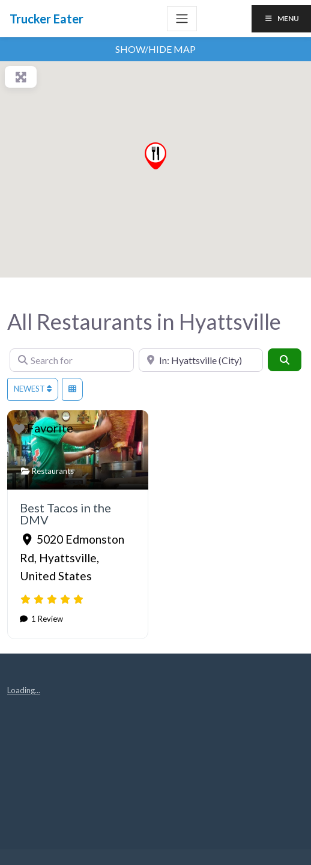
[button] (155, 155)
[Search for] (72, 360)
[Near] (201, 360)
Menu (281, 18)
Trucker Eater (46, 18)
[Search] (284, 359)
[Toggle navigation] (182, 18)
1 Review (46, 619)
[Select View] (72, 389)
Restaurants (53, 471)
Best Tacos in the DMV (65, 513)
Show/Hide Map (155, 49)
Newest (33, 388)
